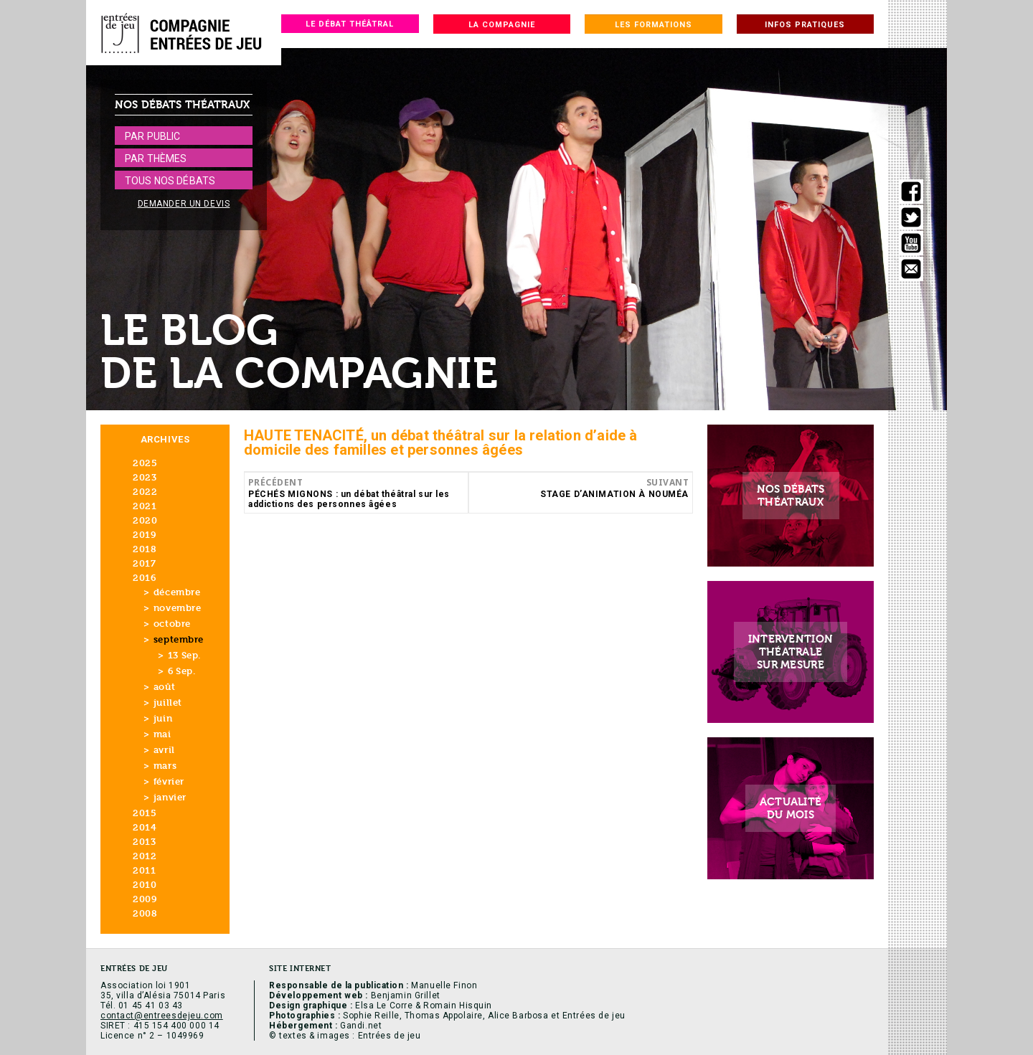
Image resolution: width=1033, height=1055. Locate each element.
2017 (144, 563)
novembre (178, 607)
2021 (144, 506)
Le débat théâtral (350, 24)
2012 (144, 856)
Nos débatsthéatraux (791, 495)
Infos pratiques (805, 24)
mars (165, 765)
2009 (144, 899)
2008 (145, 913)
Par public (152, 136)
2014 (144, 827)
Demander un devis (184, 204)
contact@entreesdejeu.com (161, 1016)
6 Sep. (181, 671)
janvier (170, 797)
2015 (144, 813)
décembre (177, 592)
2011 (144, 870)
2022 (145, 491)
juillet (168, 702)
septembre (179, 639)
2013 (144, 841)
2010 (144, 884)
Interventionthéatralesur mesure (791, 652)
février (169, 781)
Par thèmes (156, 158)
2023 (144, 477)
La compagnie (501, 24)
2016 (144, 577)
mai (162, 734)
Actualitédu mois (791, 808)
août (164, 686)
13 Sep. (184, 655)
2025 (145, 463)
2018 (144, 549)
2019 (144, 534)
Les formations (653, 24)
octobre (172, 623)
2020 (145, 520)
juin (163, 718)
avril (164, 749)
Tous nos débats (170, 180)
